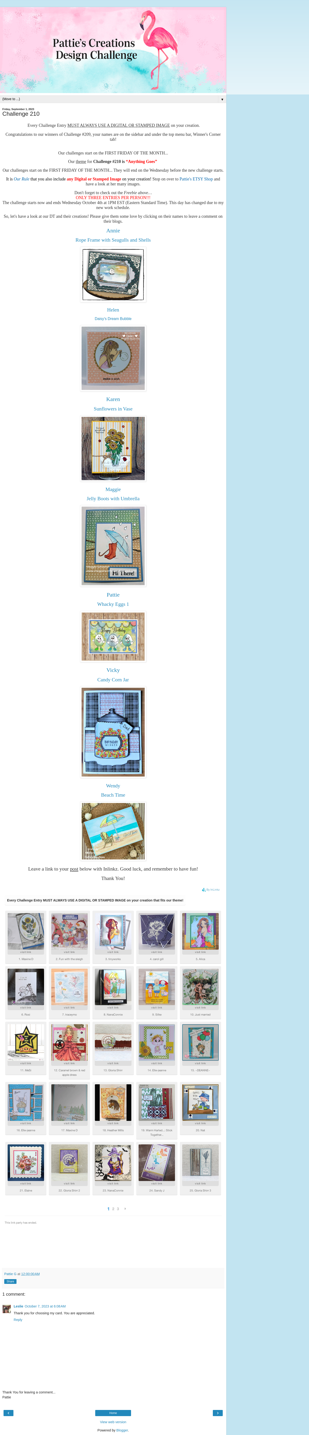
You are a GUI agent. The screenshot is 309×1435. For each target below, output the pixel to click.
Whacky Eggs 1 (113, 604)
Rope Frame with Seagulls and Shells (113, 240)
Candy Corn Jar (113, 680)
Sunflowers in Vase (113, 409)
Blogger (122, 1430)
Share (10, 1281)
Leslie (18, 1306)
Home (113, 1413)
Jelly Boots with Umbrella (113, 498)
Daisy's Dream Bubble (113, 319)
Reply (18, 1320)
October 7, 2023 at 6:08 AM (45, 1306)
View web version (113, 1422)
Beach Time (113, 795)
